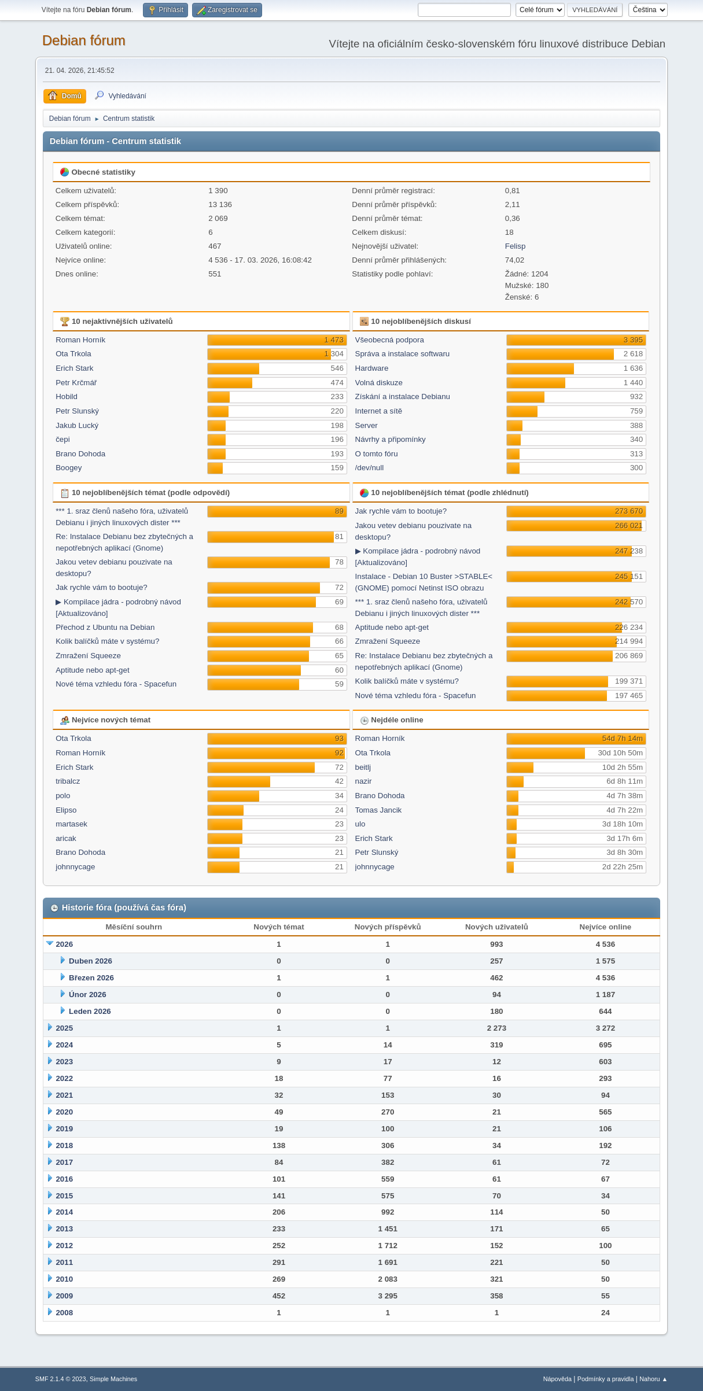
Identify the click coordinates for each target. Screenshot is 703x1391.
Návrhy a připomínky (390, 439)
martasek (71, 824)
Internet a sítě (379, 411)
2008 (64, 1312)
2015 (64, 1195)
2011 (64, 1262)
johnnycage (75, 866)
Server (366, 425)
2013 (64, 1228)
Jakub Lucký (77, 425)
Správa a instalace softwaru (402, 353)
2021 (64, 1095)
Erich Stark (74, 368)
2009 (64, 1296)
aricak (66, 838)
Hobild (67, 396)
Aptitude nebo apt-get (92, 670)
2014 (64, 1212)
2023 (64, 1061)
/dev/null (369, 467)
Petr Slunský (77, 411)
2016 (64, 1179)
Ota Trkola (73, 353)
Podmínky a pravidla (605, 1378)
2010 (64, 1279)
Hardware (372, 368)
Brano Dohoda (80, 453)
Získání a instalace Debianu (402, 396)
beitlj (363, 767)
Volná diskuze (379, 382)
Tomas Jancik (378, 810)
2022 (64, 1078)
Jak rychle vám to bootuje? (102, 587)
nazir (363, 781)
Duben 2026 (90, 961)
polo (63, 795)
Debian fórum (84, 40)
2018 (64, 1145)
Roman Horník (80, 339)
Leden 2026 (90, 1011)
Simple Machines (113, 1378)
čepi (62, 439)
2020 (64, 1112)
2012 (64, 1245)
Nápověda (557, 1378)
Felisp (515, 246)
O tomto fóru (376, 453)
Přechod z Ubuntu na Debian (105, 627)
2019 (64, 1128)
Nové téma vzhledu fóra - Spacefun (116, 684)
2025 (64, 1028)
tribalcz (68, 781)
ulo (360, 824)
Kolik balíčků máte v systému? (107, 641)
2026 (64, 944)
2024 (64, 1045)
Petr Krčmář (76, 382)
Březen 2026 (91, 977)
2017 (64, 1162)
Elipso (66, 810)
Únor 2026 (87, 994)
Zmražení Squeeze (88, 655)
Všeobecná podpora (389, 339)
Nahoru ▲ (653, 1378)
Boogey (69, 467)
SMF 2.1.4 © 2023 (60, 1378)
